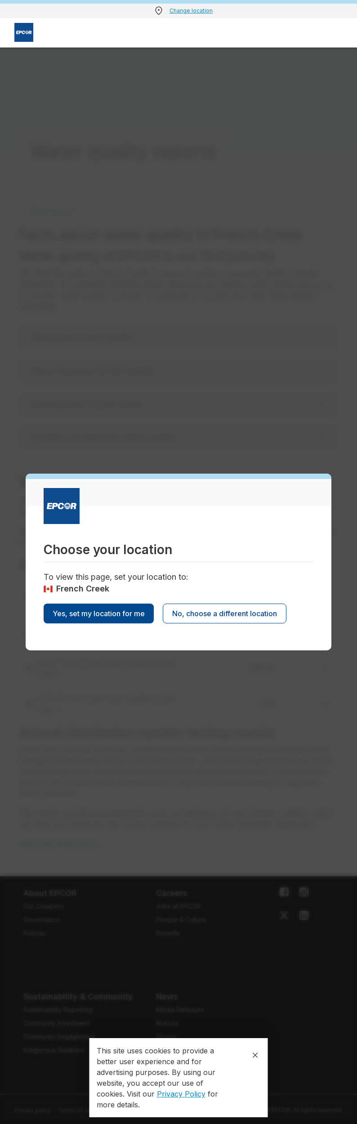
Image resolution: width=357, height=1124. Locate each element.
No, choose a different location (224, 613)
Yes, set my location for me (99, 613)
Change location (191, 10)
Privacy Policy (181, 1093)
